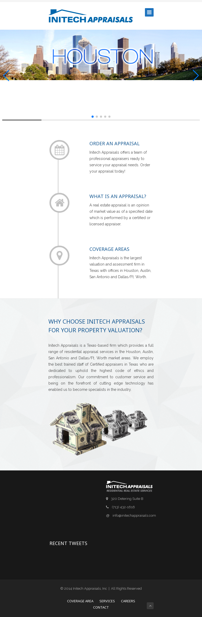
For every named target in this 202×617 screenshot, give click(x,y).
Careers (128, 601)
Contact (101, 607)
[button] (6, 75)
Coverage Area (80, 601)
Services (107, 601)
